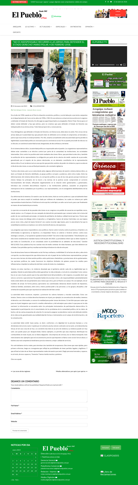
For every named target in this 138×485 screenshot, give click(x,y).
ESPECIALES (60, 27)
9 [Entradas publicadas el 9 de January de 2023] (12, 464)
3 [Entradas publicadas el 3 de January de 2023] (16, 461)
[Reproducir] (93, 65)
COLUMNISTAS (38, 106)
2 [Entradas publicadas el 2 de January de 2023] (12, 461)
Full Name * (15, 405)
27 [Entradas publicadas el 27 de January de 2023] (28, 471)
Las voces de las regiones (21, 371)
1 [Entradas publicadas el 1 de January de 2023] (35, 457)
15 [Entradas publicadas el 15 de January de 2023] (36, 464)
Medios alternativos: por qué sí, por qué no (70, 371)
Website (14, 421)
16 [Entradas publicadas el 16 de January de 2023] (13, 467)
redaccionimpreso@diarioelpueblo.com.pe (55, 474)
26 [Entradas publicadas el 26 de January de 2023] (24, 471)
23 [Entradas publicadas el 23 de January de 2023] (13, 471)
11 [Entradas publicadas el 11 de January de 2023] (20, 464)
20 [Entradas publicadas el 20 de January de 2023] (28, 467)
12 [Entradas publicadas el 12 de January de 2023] (24, 464)
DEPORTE (16, 32)
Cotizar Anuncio (117, 13)
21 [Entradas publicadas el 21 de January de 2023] (32, 467)
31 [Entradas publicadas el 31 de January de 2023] (17, 474)
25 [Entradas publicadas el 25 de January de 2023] (20, 471)
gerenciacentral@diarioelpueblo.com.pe (55, 463)
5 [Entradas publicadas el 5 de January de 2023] (24, 461)
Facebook (105, 2)
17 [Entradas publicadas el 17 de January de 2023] (17, 467)
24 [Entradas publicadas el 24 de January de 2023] (17, 471)
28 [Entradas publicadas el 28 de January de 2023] (32, 471)
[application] (108, 56)
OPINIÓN (89, 27)
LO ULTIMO (29, 27)
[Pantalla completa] (124, 65)
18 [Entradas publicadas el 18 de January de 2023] (20, 467)
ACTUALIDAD (45, 27)
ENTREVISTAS (75, 27)
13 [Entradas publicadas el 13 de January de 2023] (28, 464)
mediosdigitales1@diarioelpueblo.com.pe (55, 480)
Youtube (111, 2)
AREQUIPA (17, 27)
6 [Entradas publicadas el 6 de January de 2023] (28, 461)
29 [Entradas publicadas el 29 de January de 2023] (36, 471)
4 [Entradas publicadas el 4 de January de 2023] (20, 461)
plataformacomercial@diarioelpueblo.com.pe (57, 468)
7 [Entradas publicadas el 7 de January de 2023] (31, 461)
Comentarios (15, 388)
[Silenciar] (121, 65)
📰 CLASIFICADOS (109, 455)
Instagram (108, 2)
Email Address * (16, 413)
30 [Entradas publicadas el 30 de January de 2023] (13, 474)
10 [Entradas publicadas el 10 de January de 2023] (17, 464)
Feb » (17, 480)
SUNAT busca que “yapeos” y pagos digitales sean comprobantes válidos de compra (59, 2)
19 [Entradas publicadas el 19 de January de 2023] (24, 467)
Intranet (105, 447)
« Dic (12, 480)
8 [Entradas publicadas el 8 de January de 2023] (35, 461)
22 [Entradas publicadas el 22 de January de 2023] (36, 467)
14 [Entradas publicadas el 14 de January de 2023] (32, 464)
